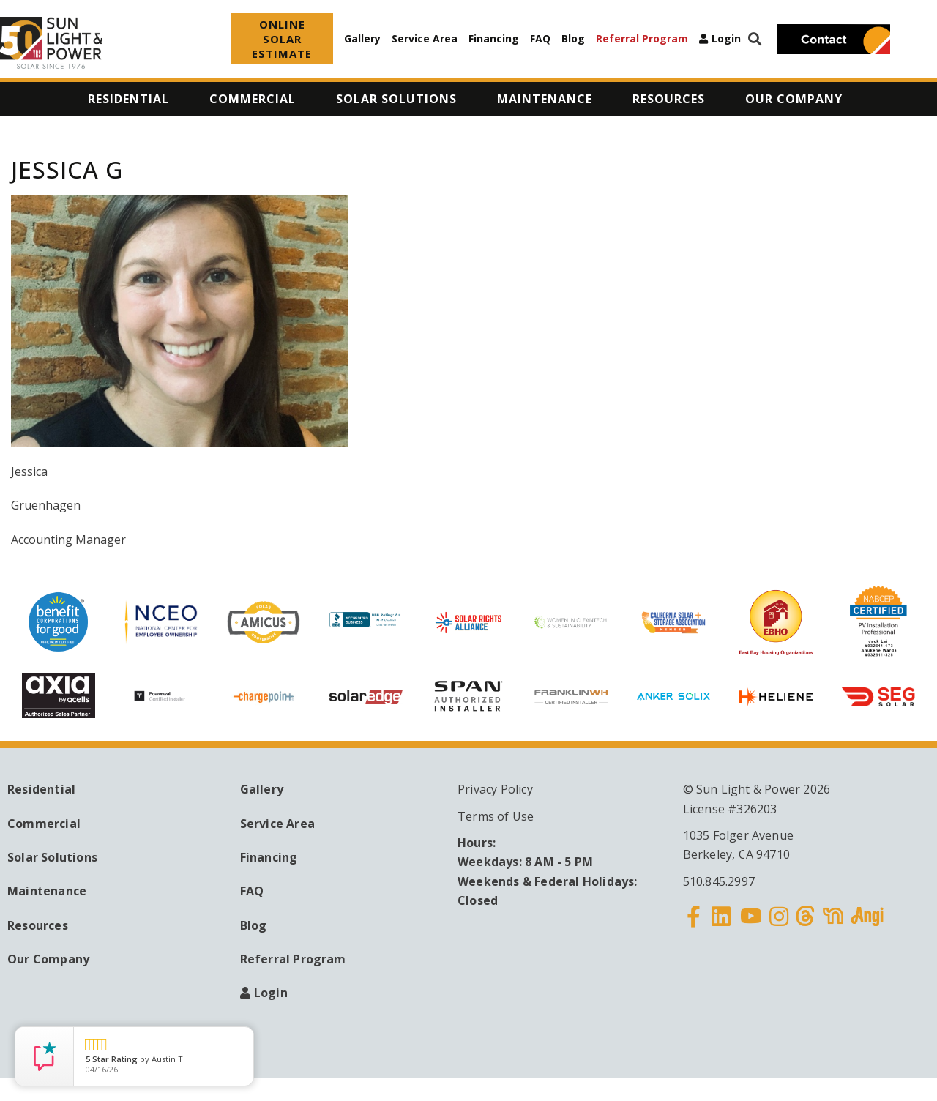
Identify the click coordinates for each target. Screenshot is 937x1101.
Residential (41, 789)
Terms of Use (496, 816)
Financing (493, 38)
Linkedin (721, 925)
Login (726, 39)
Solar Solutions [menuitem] (396, 99)
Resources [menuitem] (668, 99)
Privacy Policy (495, 789)
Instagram (779, 925)
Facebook (694, 925)
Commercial (44, 824)
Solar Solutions (52, 857)
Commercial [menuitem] (252, 99)
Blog (573, 38)
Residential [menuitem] (128, 99)
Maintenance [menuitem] (544, 99)
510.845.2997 (719, 881)
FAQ (540, 38)
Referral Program (642, 38)
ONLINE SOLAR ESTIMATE (282, 39)
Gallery (362, 38)
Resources (37, 925)
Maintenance (46, 891)
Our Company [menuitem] (794, 99)
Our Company (48, 959)
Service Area (425, 38)
